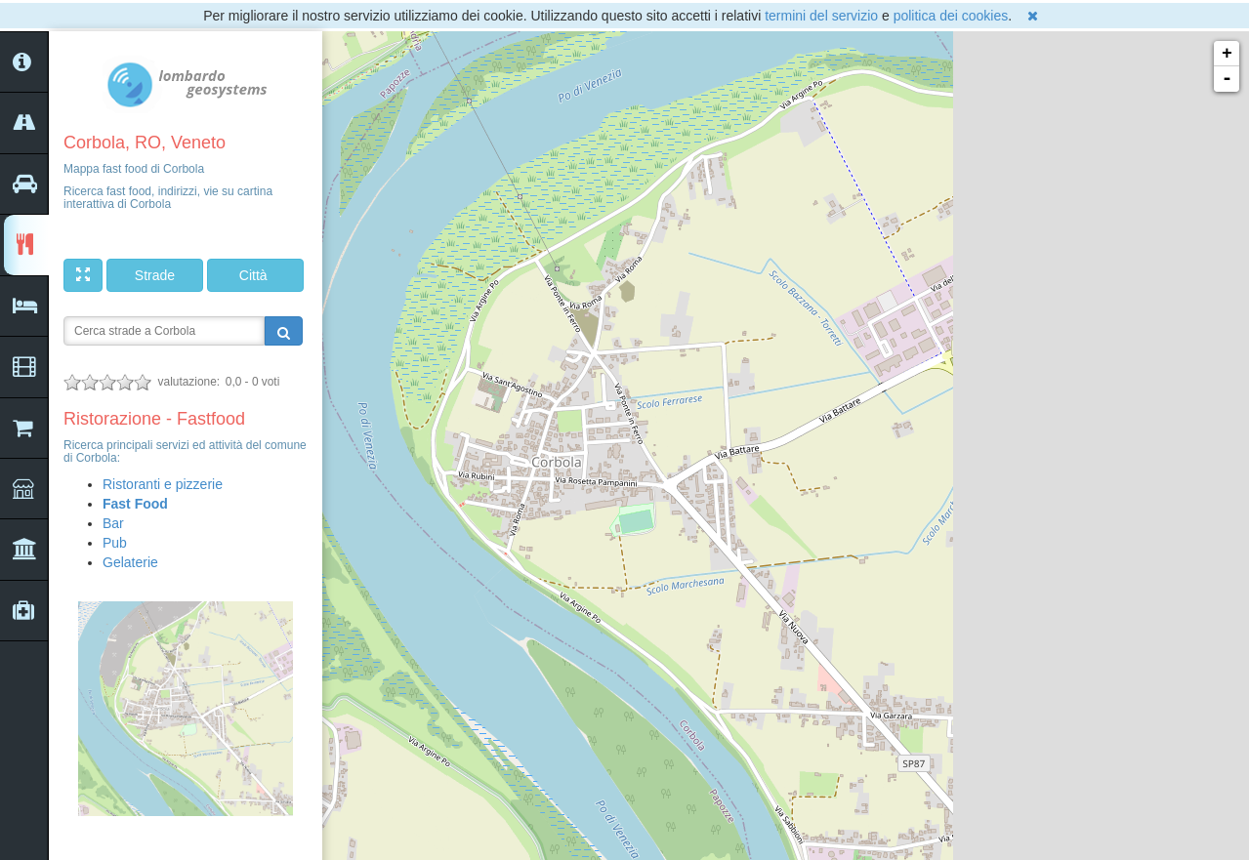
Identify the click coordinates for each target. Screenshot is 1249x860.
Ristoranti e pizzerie (163, 484)
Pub (115, 543)
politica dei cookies (951, 15)
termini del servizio (821, 15)
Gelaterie (130, 562)
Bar (113, 523)
